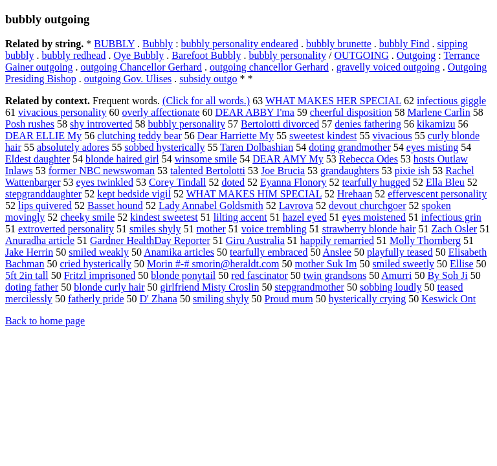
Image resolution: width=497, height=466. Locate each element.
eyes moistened (374, 217)
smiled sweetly (404, 263)
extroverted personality (66, 228)
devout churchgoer (367, 205)
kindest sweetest (163, 217)
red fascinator (259, 275)
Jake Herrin (29, 252)
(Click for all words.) (206, 100)
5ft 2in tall (27, 275)
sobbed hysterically (164, 147)
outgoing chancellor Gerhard (269, 66)
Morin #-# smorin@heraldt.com (213, 263)
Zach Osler (455, 228)
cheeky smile (87, 217)
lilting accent (240, 217)
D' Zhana (158, 298)
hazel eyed (305, 217)
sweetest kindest (323, 135)
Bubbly (157, 43)
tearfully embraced (268, 252)
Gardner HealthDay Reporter (150, 240)
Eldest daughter (37, 158)
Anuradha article (39, 240)
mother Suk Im (326, 263)
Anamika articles (179, 252)
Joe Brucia (283, 170)
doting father (31, 287)
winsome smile (206, 158)
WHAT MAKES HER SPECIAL (333, 100)
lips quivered (45, 205)
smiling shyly (221, 298)
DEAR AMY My (288, 158)
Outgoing (416, 55)
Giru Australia (255, 240)
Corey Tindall (177, 182)
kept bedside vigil (134, 193)
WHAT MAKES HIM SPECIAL (254, 193)
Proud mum (289, 298)
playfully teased (400, 252)
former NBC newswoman (102, 170)
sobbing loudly (391, 287)
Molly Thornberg (425, 240)
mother (211, 228)
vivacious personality (62, 112)
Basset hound (115, 205)
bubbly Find (404, 43)
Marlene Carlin (438, 112)
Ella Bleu (445, 182)
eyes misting (432, 147)
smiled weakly (99, 252)
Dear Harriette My (235, 135)
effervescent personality (437, 193)
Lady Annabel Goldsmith (211, 205)
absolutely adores (73, 147)
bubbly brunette (338, 43)
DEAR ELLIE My (43, 135)
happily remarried (337, 240)
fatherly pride (96, 298)
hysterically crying (367, 298)
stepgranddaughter (43, 193)
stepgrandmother (309, 287)
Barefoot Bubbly (206, 55)
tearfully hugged (376, 182)
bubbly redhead (73, 55)
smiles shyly (155, 228)
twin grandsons (335, 275)
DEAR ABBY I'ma (254, 112)
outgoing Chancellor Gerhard (141, 66)
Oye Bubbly (139, 55)
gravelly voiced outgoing (388, 66)
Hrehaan (354, 193)
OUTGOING (361, 55)
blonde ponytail (183, 275)
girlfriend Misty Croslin (210, 287)
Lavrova (296, 205)
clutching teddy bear (139, 135)
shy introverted (101, 123)
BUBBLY (114, 43)
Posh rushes (29, 123)
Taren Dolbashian (256, 147)
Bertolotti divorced (280, 123)
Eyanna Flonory (293, 182)
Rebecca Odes (368, 158)
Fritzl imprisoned (100, 275)
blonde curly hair (109, 287)
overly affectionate (160, 112)
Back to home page (45, 320)
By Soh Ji (447, 275)
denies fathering (368, 123)
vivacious (392, 135)
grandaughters (349, 170)
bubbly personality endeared (239, 43)
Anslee (337, 252)
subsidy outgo (208, 78)
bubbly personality (287, 55)
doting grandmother (350, 147)
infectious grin (451, 217)
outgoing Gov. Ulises (127, 78)
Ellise (461, 263)
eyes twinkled (104, 182)
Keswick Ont (448, 298)
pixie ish (412, 170)
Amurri (396, 275)
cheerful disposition (351, 112)
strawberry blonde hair (369, 228)
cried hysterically (95, 263)
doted (233, 182)
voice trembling (274, 228)
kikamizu (436, 123)
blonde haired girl (122, 158)
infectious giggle (451, 100)
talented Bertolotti (207, 170)
